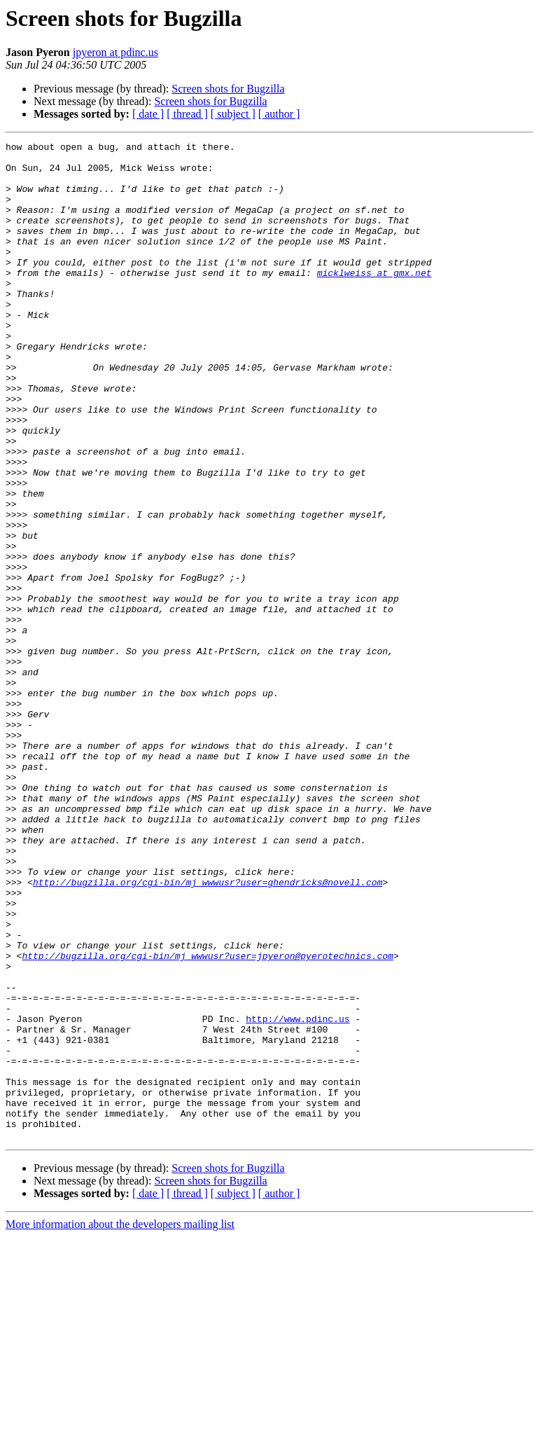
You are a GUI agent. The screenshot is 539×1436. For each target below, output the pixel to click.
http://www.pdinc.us (297, 1195)
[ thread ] (187, 114)
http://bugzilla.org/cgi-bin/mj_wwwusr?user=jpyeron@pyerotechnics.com (207, 1119)
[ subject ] (233, 114)
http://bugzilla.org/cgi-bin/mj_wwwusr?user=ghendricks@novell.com (207, 1031)
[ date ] (148, 114)
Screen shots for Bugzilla (228, 89)
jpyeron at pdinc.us (115, 52)
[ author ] (279, 114)
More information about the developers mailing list (120, 1424)
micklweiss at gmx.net (374, 300)
